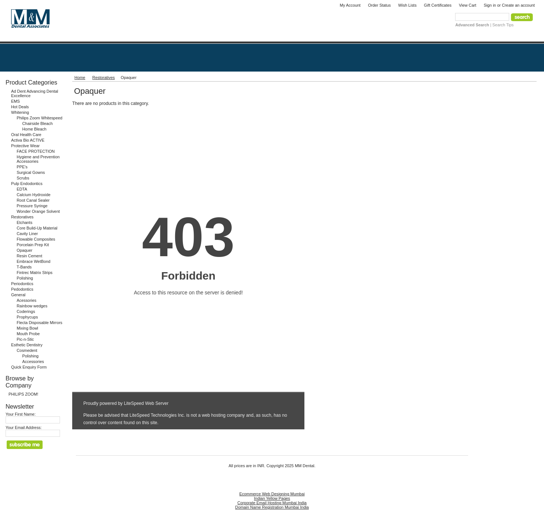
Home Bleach (34, 129)
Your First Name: (21, 414)
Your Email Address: (24, 427)
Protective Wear (25, 145)
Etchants (24, 222)
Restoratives (22, 217)
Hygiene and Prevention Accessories (38, 159)
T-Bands (24, 267)
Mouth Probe (28, 333)
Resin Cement (29, 256)
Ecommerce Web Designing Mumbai (271, 494)
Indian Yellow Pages (272, 498)
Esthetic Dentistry (27, 345)
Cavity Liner (27, 233)
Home (79, 77)
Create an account (518, 5)
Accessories (33, 361)
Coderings (26, 311)
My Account (350, 5)
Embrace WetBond (33, 261)
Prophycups (27, 317)
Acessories (26, 300)
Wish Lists (407, 5)
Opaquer (24, 250)
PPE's (22, 167)
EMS (15, 101)
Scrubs (23, 178)
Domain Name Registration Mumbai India (272, 507)
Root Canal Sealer (33, 200)
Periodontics (22, 283)
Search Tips (503, 25)
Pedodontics (22, 289)
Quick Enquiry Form (29, 367)
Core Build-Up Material (37, 228)
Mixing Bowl (27, 328)
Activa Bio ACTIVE (27, 140)
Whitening (20, 112)
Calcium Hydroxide (33, 194)
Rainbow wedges (32, 306)
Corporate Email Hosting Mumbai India (272, 503)
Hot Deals (20, 107)
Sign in (490, 5)
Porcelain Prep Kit (33, 244)
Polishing (25, 278)
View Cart (467, 5)
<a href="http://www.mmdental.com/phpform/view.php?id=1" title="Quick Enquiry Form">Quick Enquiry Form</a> (188, 272)
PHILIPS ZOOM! (23, 394)
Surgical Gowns (31, 172)
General (18, 295)
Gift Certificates (437, 5)
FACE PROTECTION (36, 151)
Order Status (379, 5)
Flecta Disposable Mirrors (39, 322)
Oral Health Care (26, 134)
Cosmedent (27, 350)
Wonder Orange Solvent (38, 211)
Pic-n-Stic (25, 339)
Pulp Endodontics (27, 183)
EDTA (22, 189)
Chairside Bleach (37, 123)
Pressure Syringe (32, 206)
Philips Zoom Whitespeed (39, 118)
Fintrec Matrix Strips (35, 272)
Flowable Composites (36, 239)
